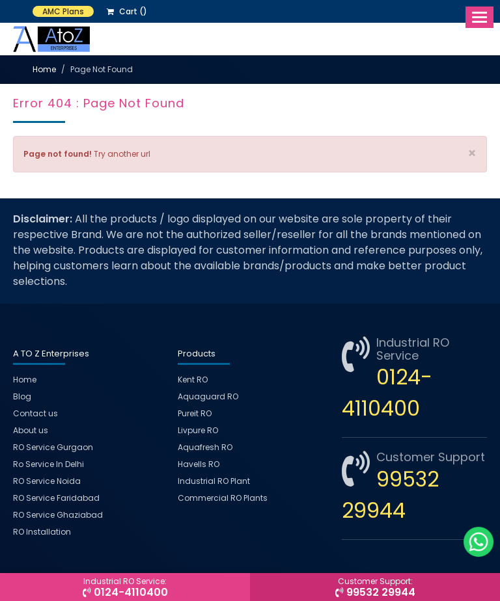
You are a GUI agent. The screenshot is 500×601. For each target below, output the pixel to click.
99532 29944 (375, 588)
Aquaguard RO (208, 396)
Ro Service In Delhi (48, 464)
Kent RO (193, 379)
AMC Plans (63, 11)
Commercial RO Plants (223, 497)
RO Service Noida (47, 481)
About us (30, 430)
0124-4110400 (125, 588)
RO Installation (42, 531)
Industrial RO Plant (214, 481)
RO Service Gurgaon (53, 447)
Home (44, 69)
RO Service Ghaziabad (58, 514)
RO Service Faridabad (56, 497)
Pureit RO (195, 413)
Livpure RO (198, 430)
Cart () (127, 11)
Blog (22, 396)
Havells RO (198, 464)
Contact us (35, 413)
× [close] (472, 153)
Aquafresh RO (205, 447)
